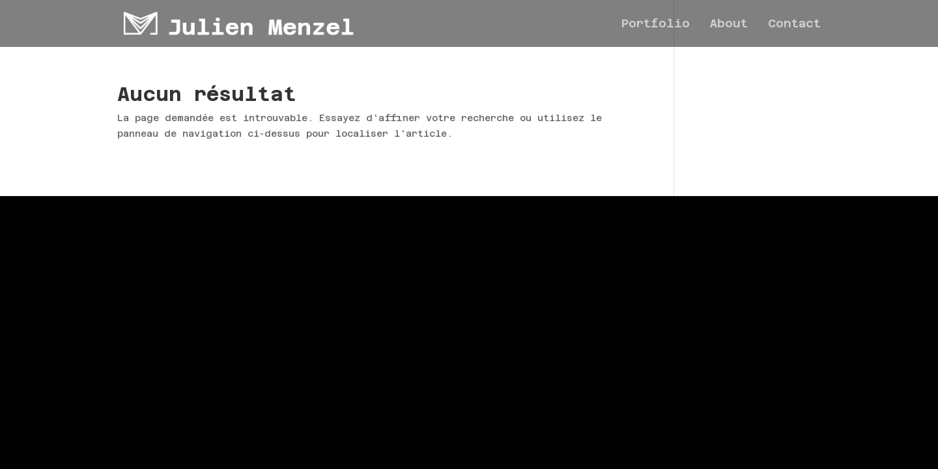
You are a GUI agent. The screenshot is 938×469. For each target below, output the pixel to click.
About (729, 24)
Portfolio (655, 24)
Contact (794, 24)
